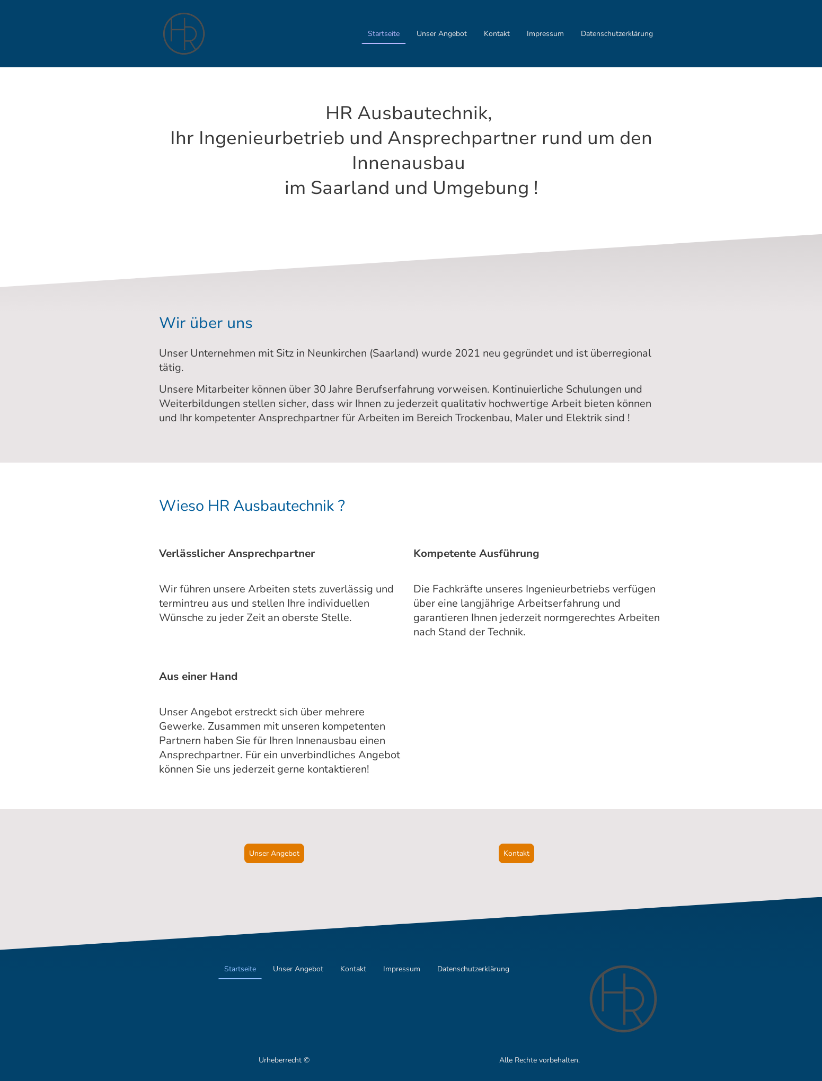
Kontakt (497, 34)
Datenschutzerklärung (617, 34)
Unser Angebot (442, 34)
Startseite (384, 34)
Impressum (545, 34)
